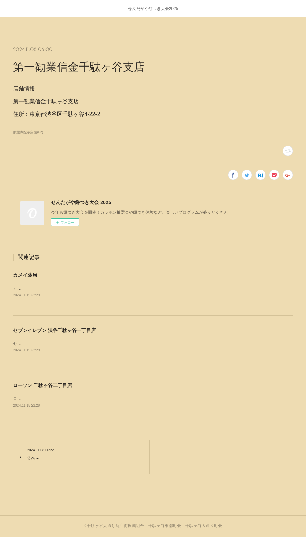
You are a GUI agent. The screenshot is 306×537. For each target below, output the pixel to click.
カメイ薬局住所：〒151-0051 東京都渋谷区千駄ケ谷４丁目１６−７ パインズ (83, 288)
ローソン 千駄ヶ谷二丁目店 (42, 385)
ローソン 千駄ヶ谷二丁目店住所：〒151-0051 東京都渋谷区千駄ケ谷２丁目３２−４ (89, 398)
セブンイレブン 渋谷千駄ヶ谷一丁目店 (54, 330)
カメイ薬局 (25, 275)
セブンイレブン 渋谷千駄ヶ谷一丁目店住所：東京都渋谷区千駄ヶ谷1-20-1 (81, 343)
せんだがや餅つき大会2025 (153, 8)
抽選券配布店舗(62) (28, 132)
